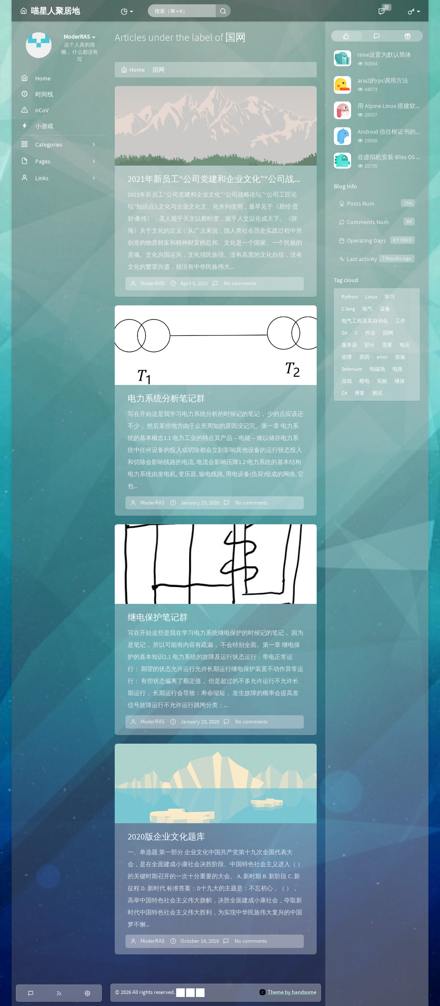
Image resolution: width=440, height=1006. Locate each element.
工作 (400, 320)
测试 (377, 393)
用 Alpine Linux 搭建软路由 (393, 106)
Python (350, 296)
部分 (369, 344)
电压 (405, 344)
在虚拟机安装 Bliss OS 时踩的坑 (399, 157)
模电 (364, 381)
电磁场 (377, 369)
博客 (359, 393)
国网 (388, 332)
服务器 (349, 344)
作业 (370, 332)
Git (345, 332)
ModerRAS (153, 283)
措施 (400, 357)
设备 (385, 308)
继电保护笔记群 (158, 617)
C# (344, 393)
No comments (239, 283)
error (382, 357)
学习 (390, 296)
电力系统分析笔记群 (166, 398)
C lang (348, 308)
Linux (371, 296)
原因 (364, 357)
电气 (367, 308)
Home (133, 70)
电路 (397, 369)
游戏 (347, 381)
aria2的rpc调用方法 (383, 80)
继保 (399, 381)
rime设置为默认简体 (384, 54)
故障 (347, 357)
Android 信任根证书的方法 (393, 131)
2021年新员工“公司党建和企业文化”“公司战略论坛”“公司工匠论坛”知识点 (268, 178)
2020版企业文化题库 (166, 836)
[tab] (346, 36)
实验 (382, 381)
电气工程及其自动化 (365, 320)
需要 (387, 344)
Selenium (352, 369)
